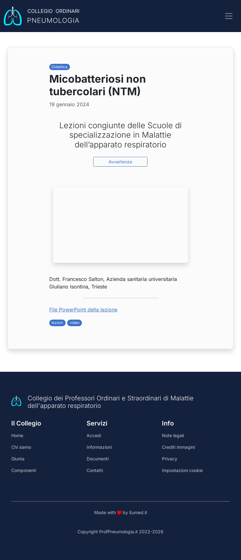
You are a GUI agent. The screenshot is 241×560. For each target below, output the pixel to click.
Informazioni (99, 447)
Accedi (94, 435)
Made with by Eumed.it (120, 512)
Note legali (173, 435)
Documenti (98, 458)
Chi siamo (21, 447)
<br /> (120, 225)
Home (17, 435)
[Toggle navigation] (228, 16)
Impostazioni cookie (182, 470)
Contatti (95, 470)
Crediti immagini (178, 447)
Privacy (169, 458)
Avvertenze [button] (120, 161)
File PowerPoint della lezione (83, 309)
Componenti (23, 470)
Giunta (17, 458)
